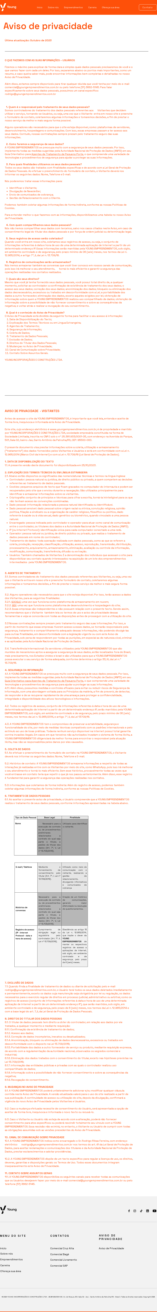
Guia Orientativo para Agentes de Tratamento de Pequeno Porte (44, 680)
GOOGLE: (16, 602)
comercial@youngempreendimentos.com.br (32, 87)
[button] (73, 8)
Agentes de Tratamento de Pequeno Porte (57, 154)
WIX (14, 605)
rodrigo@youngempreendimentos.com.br (30, 94)
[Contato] (148, 7)
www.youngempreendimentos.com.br (73, 429)
